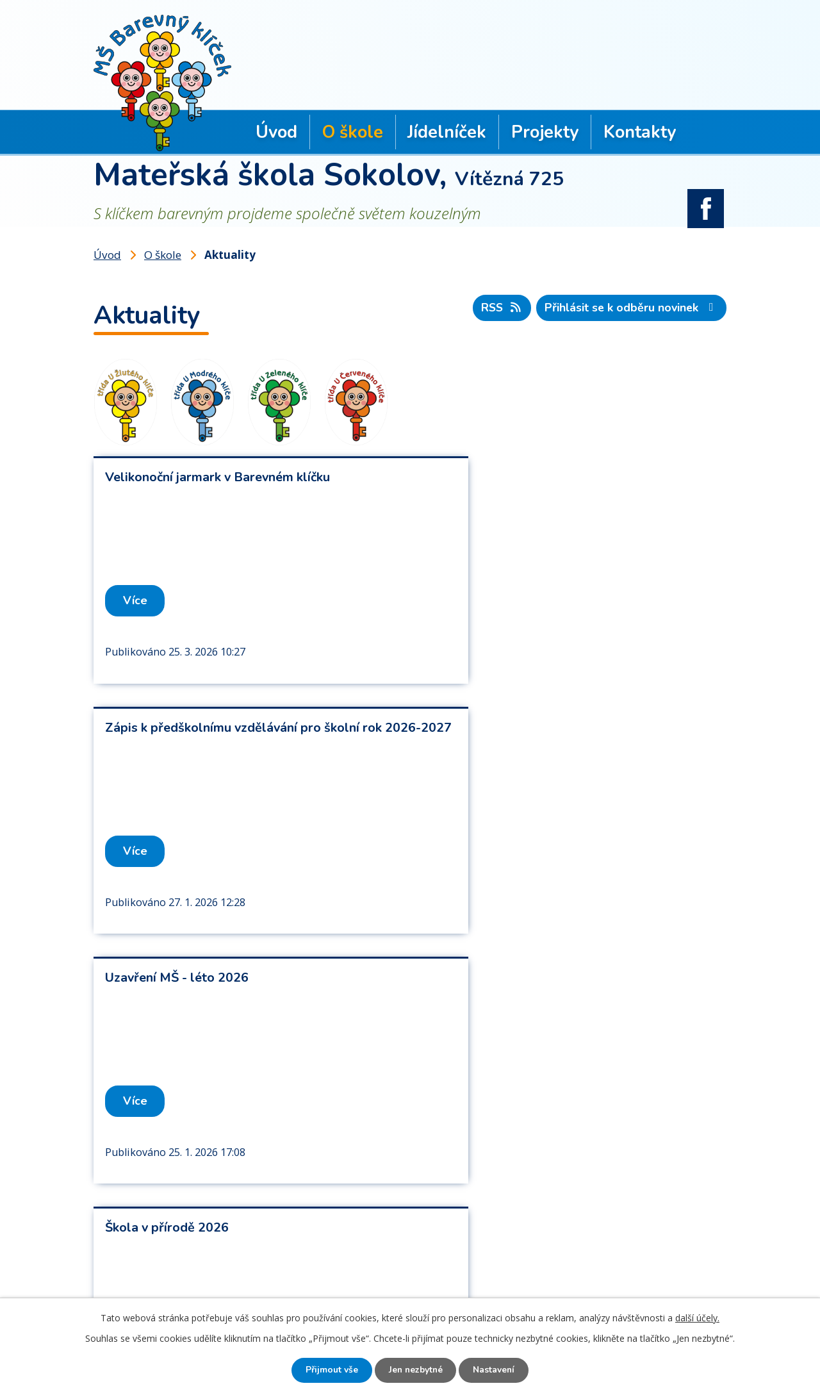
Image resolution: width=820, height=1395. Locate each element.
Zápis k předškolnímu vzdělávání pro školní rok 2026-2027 (566, 483)
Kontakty (639, 132)
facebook (706, 205)
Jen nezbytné (415, 1370)
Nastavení (496, 1370)
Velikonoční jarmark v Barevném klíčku (217, 475)
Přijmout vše (328, 1370)
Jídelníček (446, 132)
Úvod (276, 132)
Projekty (544, 132)
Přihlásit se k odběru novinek (631, 306)
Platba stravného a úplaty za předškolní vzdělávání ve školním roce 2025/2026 (223, 986)
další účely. (697, 1317)
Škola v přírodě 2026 (490, 729)
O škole (352, 132)
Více (136, 599)
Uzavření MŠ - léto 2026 (177, 729)
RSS (499, 306)
